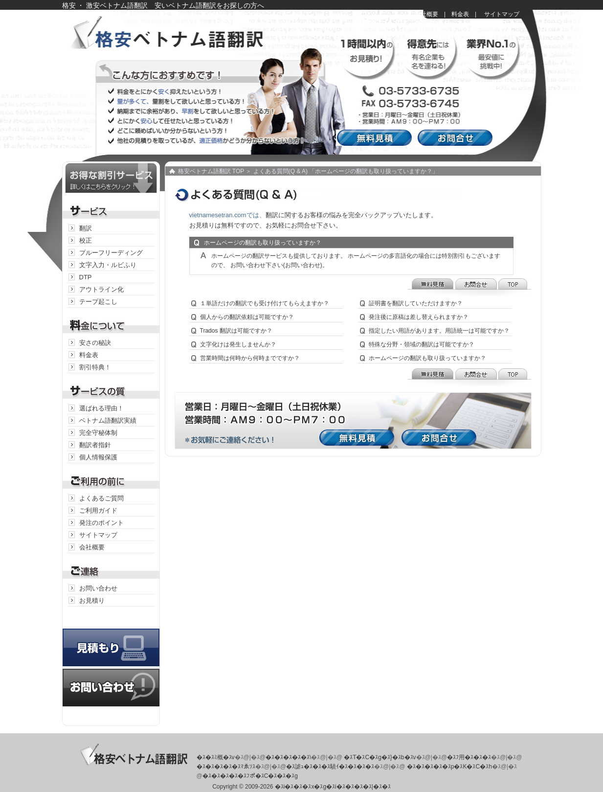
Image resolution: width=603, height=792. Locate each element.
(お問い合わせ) (302, 265)
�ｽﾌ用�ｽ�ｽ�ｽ (469, 757)
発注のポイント (101, 522)
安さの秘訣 (95, 342)
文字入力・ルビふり (107, 265)
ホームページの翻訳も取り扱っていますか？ (427, 358)
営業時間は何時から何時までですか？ (250, 358)
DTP (85, 277)
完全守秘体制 (98, 432)
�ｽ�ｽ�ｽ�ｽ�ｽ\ (288, 757)
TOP (514, 287)
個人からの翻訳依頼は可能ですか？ (247, 317)
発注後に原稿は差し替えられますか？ (419, 317)
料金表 (460, 14)
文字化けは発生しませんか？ (238, 344)
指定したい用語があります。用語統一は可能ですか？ (439, 330)
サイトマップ (501, 14)
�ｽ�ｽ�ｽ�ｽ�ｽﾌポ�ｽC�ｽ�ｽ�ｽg (250, 775)
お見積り (92, 600)
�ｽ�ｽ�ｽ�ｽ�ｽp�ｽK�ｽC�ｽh (449, 766)
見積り (111, 638)
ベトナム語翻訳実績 (107, 420)
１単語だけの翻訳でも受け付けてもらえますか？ (264, 303)
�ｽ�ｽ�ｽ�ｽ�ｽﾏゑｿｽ (226, 766)
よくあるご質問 (101, 498)
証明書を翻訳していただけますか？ (416, 303)
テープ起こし (98, 301)
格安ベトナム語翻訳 (182, 39)
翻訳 (85, 228)
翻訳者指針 (95, 445)
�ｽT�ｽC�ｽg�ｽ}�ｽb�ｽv (380, 757)
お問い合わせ (98, 588)
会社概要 (426, 14)
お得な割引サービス (111, 177)
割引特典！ (95, 367)
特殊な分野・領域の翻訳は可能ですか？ (421, 344)
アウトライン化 (101, 289)
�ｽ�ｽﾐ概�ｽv (216, 757)
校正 (85, 240)
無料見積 (376, 138)
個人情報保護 (98, 457)
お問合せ (457, 138)
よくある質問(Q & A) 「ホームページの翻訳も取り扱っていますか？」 (346, 171)
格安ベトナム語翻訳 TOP (211, 171)
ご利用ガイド (98, 510)
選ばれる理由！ (101, 408)
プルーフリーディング (111, 252)
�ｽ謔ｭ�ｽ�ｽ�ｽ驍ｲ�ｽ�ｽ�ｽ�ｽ (330, 766)
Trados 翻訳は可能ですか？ (236, 330)
